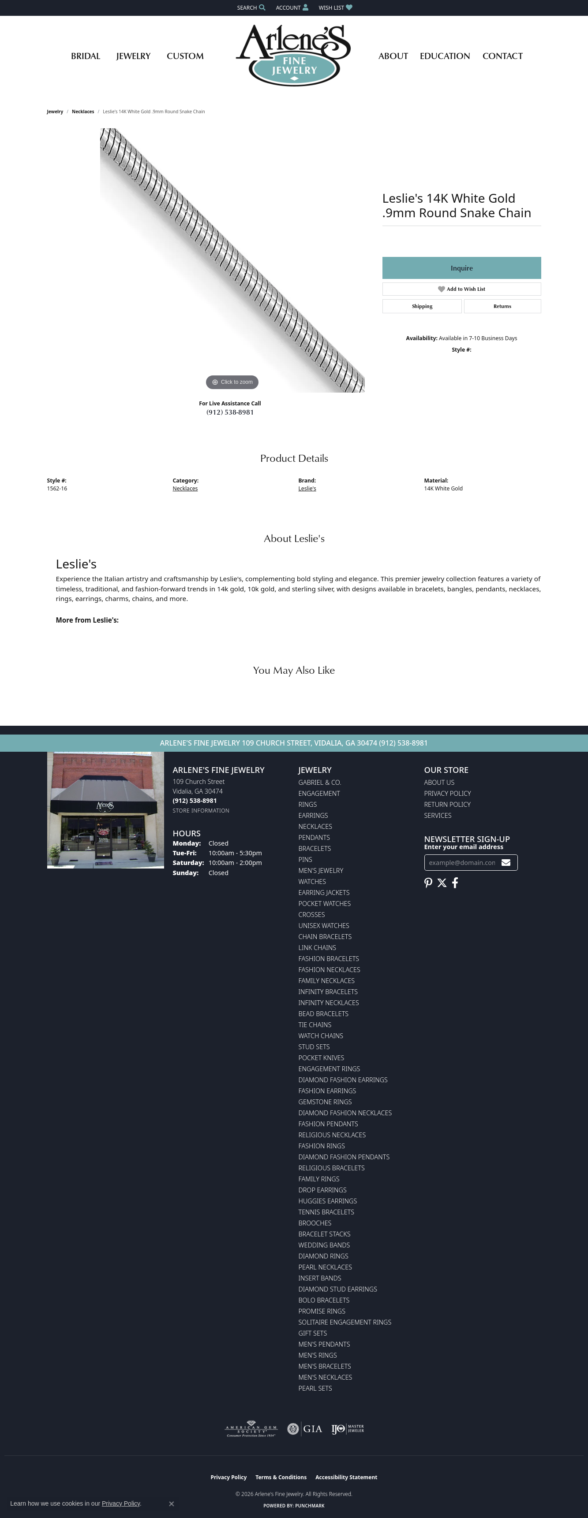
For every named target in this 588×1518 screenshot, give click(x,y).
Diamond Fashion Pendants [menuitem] (344, 1157)
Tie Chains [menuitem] (315, 1025)
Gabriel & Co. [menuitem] (320, 782)
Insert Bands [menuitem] (320, 1278)
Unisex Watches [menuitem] (324, 925)
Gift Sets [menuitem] (313, 1333)
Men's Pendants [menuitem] (324, 1344)
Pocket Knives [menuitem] (322, 1058)
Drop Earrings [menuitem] (323, 1190)
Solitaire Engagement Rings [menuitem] (345, 1322)
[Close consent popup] (171, 1504)
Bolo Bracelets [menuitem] (324, 1300)
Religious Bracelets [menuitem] (332, 1168)
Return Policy (447, 804)
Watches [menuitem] (312, 881)
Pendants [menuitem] (314, 837)
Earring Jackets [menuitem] (324, 892)
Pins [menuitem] (305, 859)
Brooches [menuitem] (315, 1223)
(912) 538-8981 (230, 412)
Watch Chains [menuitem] (321, 1036)
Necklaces (83, 111)
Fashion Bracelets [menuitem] (329, 958)
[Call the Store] (195, 800)
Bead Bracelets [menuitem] (324, 1014)
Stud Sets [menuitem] (314, 1047)
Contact (503, 55)
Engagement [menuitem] (319, 793)
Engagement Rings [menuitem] (329, 1069)
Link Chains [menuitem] (318, 947)
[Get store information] (201, 810)
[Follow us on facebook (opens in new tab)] (455, 883)
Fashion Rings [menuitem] (322, 1146)
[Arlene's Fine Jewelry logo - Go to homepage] (294, 55)
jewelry (55, 111)
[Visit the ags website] (251, 1429)
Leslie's (307, 488)
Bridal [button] (85, 55)
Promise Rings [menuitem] (322, 1311)
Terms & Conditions (281, 1477)
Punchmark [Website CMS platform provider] (310, 1506)
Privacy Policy (447, 793)
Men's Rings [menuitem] (318, 1355)
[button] (251, 7)
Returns (502, 306)
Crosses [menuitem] (312, 914)
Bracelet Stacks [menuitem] (325, 1234)
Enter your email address (464, 847)
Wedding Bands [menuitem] (324, 1245)
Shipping (422, 306)
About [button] (393, 55)
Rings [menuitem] (308, 804)
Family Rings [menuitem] (319, 1179)
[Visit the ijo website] (347, 1429)
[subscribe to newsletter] (505, 862)
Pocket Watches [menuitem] (325, 903)
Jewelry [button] (133, 55)
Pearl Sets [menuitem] (315, 1388)
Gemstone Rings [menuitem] (325, 1102)
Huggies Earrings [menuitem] (328, 1201)
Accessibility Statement (346, 1477)
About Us (439, 782)
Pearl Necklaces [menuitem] (325, 1267)
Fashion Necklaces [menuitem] (329, 969)
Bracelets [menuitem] (315, 848)
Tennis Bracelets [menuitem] (327, 1212)
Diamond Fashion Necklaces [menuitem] (345, 1113)
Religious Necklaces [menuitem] (332, 1135)
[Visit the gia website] (304, 1429)
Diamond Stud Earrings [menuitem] (338, 1289)
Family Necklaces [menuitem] (327, 980)
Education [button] (445, 55)
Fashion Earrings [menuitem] (327, 1091)
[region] (232, 260)
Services (438, 815)
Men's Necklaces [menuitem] (325, 1377)
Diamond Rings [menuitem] (323, 1256)
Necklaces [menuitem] (316, 826)
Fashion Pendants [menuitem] (328, 1124)
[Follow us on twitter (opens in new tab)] (442, 883)
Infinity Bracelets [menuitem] (328, 991)
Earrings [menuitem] (313, 815)
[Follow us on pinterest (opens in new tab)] (428, 883)
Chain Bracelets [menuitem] (325, 936)
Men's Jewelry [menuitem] (321, 870)
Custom (185, 55)
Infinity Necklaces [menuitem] (329, 1002)
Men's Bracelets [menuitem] (325, 1366)
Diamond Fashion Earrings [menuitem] (343, 1080)
